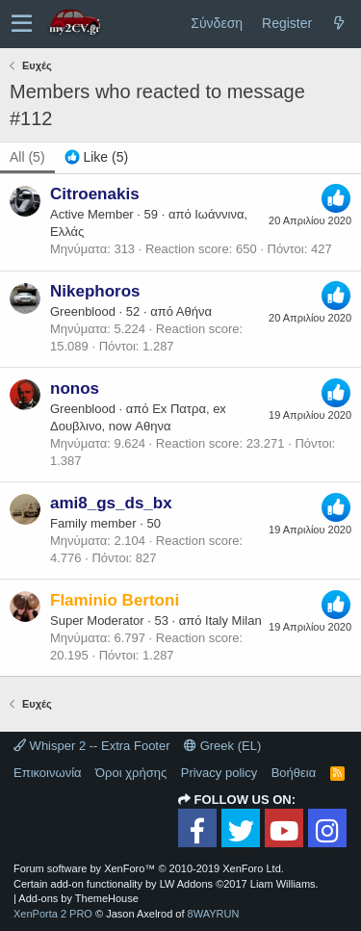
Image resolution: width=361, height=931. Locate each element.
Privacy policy (219, 772)
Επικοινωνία (47, 772)
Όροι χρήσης (131, 772)
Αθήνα (194, 311)
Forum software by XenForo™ (148, 868)
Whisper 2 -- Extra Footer (91, 745)
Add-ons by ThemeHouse (78, 898)
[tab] (97, 157)
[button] (21, 24)
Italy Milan (233, 620)
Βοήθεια (294, 772)
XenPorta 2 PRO (52, 913)
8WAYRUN (214, 913)
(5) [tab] (27, 157)
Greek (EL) (222, 745)
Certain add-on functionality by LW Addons (166, 884)
